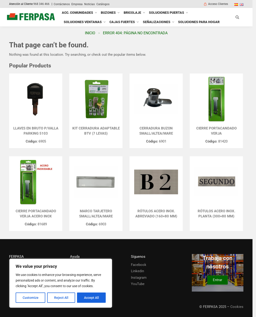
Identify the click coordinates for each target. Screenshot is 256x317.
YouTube (137, 284)
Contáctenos (62, 4)
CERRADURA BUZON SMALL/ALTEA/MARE (156, 131)
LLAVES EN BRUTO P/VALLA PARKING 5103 (35, 131)
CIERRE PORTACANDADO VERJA (216, 131)
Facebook (138, 265)
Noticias (89, 4)
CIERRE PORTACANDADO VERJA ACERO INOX (36, 214)
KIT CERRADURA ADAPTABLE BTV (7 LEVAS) (96, 131)
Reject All (61, 298)
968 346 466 (41, 4)
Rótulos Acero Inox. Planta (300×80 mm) (216, 214)
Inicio (90, 33)
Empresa (77, 4)
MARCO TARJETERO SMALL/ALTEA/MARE (96, 214)
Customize (31, 298)
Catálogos (102, 4)
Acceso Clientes (215, 4)
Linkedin (137, 271)
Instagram (139, 277)
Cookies (236, 307)
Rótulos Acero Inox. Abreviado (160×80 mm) (156, 214)
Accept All (91, 298)
